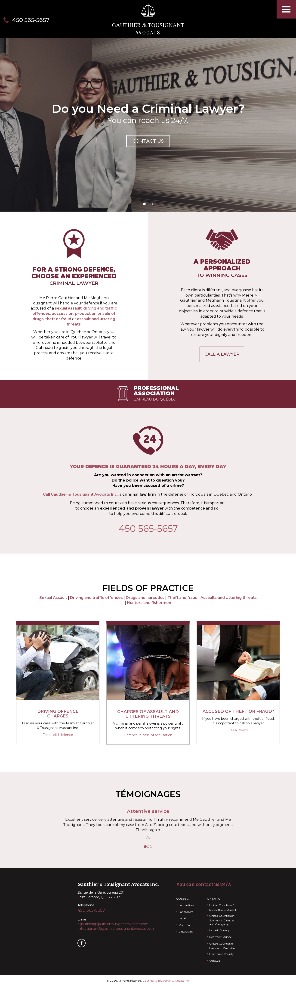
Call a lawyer (221, 354)
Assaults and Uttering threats (228, 597)
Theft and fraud (182, 597)
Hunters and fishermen (149, 603)
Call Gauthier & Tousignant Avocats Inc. (80, 494)
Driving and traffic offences (96, 597)
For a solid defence (58, 735)
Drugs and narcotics (145, 597)
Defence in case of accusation (148, 735)
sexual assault (68, 308)
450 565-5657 (30, 20)
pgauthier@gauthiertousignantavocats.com (112, 924)
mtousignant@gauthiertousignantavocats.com (115, 929)
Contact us (148, 141)
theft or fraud (58, 319)
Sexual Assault (53, 597)
